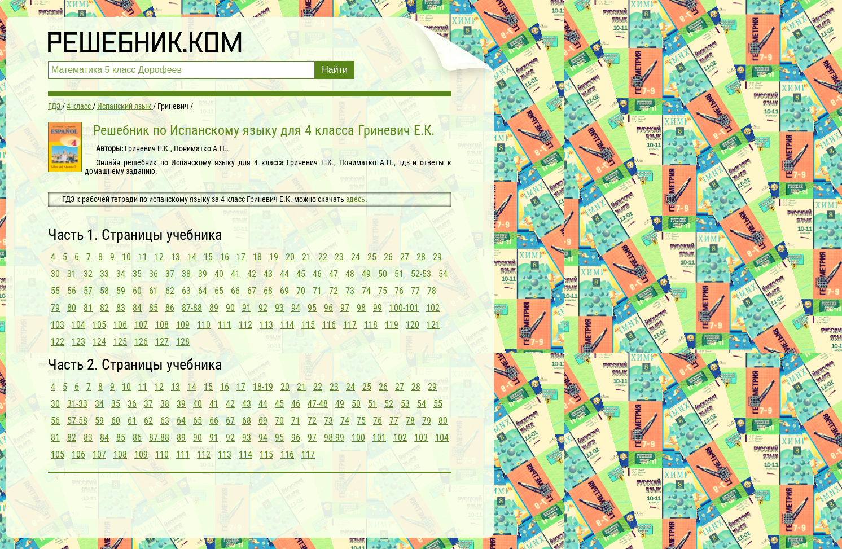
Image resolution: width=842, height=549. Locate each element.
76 (399, 291)
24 (355, 257)
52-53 (421, 274)
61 (153, 291)
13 (175, 257)
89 (213, 307)
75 (382, 291)
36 (153, 274)
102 (433, 307)
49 (366, 274)
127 (162, 341)
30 (55, 274)
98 (361, 307)
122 (57, 341)
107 (141, 324)
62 (169, 291)
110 (204, 324)
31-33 (77, 403)
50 (382, 274)
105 (99, 324)
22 (322, 257)
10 (126, 257)
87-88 (192, 307)
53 (405, 403)
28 (421, 257)
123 (78, 341)
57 (88, 291)
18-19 (263, 386)
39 (202, 274)
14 (191, 257)
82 (104, 307)
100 (358, 437)
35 (137, 274)
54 (443, 274)
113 (266, 324)
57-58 (77, 420)
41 (235, 274)
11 (142, 257)
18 (257, 257)
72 (333, 291)
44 (284, 274)
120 (412, 324)
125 (120, 341)
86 (169, 307)
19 (273, 257)
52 (388, 403)
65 (218, 291)
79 (55, 307)
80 (71, 307)
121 (433, 324)
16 (224, 257)
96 (328, 307)
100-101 (404, 307)
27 (404, 257)
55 (55, 291)
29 (437, 257)
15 (208, 257)
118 (371, 324)
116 (329, 324)
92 (262, 307)
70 (300, 291)
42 (251, 274)
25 (371, 257)
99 (377, 307)
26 (388, 257)
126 (141, 341)
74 (366, 291)
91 (246, 307)
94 (295, 307)
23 (339, 257)
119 (391, 324)
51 (399, 274)
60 (137, 291)
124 (99, 341)
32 (88, 274)
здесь (355, 199)
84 (137, 307)
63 (186, 291)
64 (202, 291)
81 (88, 307)
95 (312, 307)
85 (153, 307)
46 (317, 274)
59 (120, 291)
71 (317, 291)
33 (104, 274)
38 (186, 274)
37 (169, 274)
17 (240, 257)
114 (287, 324)
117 (350, 324)
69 (284, 291)
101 (379, 437)
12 (159, 257)
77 (415, 291)
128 (183, 341)
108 (162, 324)
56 (71, 291)
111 (224, 324)
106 (120, 324)
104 (78, 324)
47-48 (318, 403)
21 (306, 257)
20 (290, 257)
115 (308, 324)
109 (183, 324)
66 (235, 291)
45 (300, 274)
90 (230, 307)
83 (120, 307)
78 (431, 291)
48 (349, 274)
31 (71, 274)
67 (251, 291)
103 (57, 324)
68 (268, 291)
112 (245, 324)
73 (349, 291)
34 (120, 274)
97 (344, 307)
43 (268, 274)
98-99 (334, 437)
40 (218, 274)
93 (279, 307)
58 (104, 291)
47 (333, 274)
